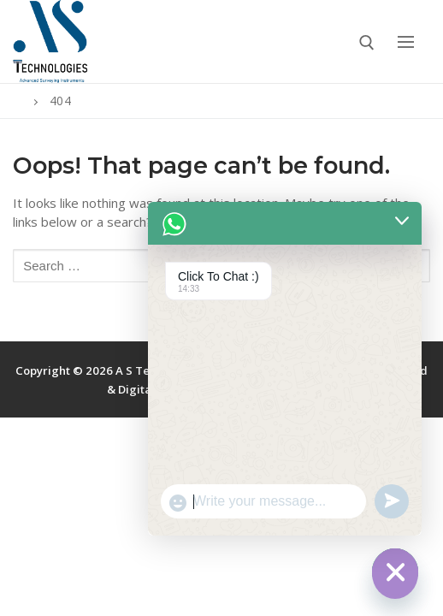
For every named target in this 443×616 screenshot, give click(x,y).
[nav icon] (405, 41)
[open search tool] (367, 42)
